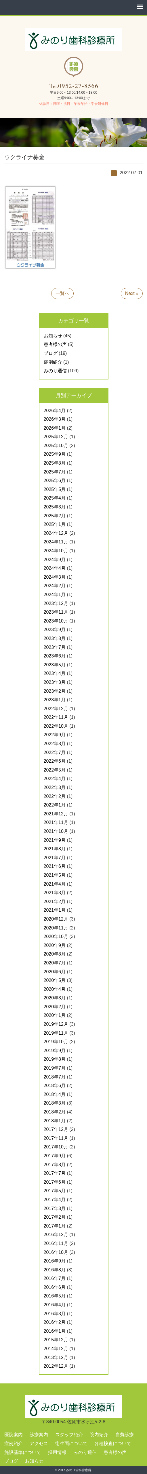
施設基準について (22, 1452)
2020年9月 (55, 945)
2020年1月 (55, 1015)
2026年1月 (55, 428)
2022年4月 (55, 778)
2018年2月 (55, 1111)
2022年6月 (55, 761)
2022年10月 (56, 726)
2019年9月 (55, 1050)
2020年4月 (55, 989)
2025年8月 (55, 463)
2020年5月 (55, 980)
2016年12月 (56, 1234)
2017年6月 (55, 1182)
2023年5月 (55, 664)
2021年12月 (56, 813)
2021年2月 (55, 901)
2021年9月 (55, 840)
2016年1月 (55, 1331)
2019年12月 (56, 1024)
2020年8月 (55, 954)
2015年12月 (56, 1339)
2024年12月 (56, 533)
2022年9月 (55, 734)
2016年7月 (55, 1278)
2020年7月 (55, 962)
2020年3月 (55, 997)
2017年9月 (55, 1155)
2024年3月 (55, 577)
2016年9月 (55, 1260)
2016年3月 (55, 1313)
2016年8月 (55, 1269)
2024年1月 (55, 594)
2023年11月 (56, 612)
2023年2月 (55, 691)
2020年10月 (56, 936)
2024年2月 (55, 585)
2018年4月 (55, 1094)
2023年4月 (55, 673)
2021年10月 (56, 831)
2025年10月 (56, 445)
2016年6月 (55, 1287)
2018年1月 (55, 1120)
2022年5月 (55, 770)
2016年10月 (56, 1252)
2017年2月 (55, 1217)
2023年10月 (56, 620)
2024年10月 (56, 550)
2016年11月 (56, 1243)
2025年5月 (55, 489)
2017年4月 (55, 1199)
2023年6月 (55, 655)
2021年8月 (55, 848)
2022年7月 (55, 752)
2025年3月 (55, 506)
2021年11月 (56, 822)
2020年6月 (55, 971)
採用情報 (57, 1452)
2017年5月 (55, 1190)
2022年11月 (56, 717)
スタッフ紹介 (69, 1434)
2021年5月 (55, 875)
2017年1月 (55, 1226)
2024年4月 (55, 568)
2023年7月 (55, 647)
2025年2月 (55, 515)
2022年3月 (55, 787)
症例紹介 (53, 362)
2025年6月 (55, 480)
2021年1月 (55, 910)
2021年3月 (55, 892)
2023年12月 (56, 603)
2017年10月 (56, 1146)
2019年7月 (55, 1068)
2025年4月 (55, 498)
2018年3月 (55, 1103)
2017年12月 (56, 1129)
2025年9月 (55, 454)
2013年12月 (56, 1357)
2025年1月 (55, 524)
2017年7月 (55, 1173)
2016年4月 (55, 1304)
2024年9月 (55, 559)
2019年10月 (56, 1041)
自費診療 (124, 1434)
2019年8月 (55, 1059)
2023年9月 (55, 629)
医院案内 (13, 1434)
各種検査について (112, 1443)
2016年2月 (55, 1322)
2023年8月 (55, 638)
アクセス (39, 1443)
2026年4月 (55, 410)
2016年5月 (55, 1295)
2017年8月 (55, 1164)
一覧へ (62, 293)
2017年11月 (56, 1138)
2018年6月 (55, 1085)
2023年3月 (55, 682)
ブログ (51, 353)
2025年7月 (55, 471)
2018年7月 (55, 1076)
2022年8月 (55, 743)
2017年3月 (55, 1208)
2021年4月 (55, 884)
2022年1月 (55, 804)
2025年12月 (56, 436)
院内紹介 (99, 1434)
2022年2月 (55, 796)
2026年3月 (55, 419)
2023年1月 (55, 699)
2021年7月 (55, 857)
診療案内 (39, 1434)
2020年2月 (55, 1006)
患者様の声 (55, 344)
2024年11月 (56, 541)
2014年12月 (56, 1348)
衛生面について (71, 1443)
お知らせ (53, 335)
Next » (131, 293)
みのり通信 (55, 370)
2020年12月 (56, 919)
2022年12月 (56, 708)
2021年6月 (55, 866)
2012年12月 (56, 1366)
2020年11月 (56, 927)
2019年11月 (56, 1033)
